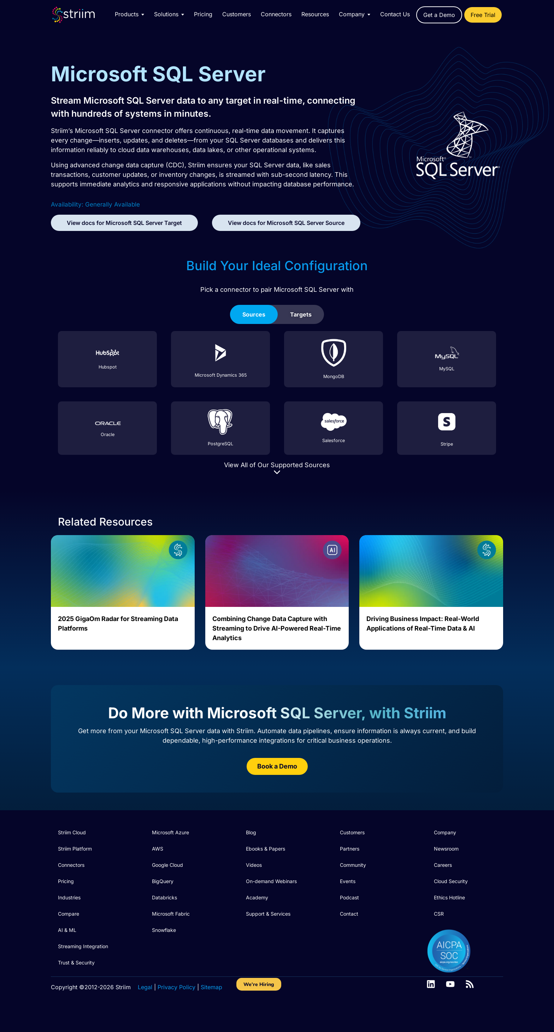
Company (445, 832)
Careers (443, 865)
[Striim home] (80, 15)
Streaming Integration (83, 946)
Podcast (349, 897)
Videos (254, 865)
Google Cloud (167, 865)
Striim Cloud (72, 832)
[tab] (254, 314)
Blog (251, 832)
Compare (68, 914)
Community (353, 865)
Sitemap (211, 987)
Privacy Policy (176, 987)
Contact (349, 914)
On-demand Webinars (271, 881)
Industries (69, 897)
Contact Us (395, 14)
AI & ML (67, 930)
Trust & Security (76, 962)
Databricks (164, 897)
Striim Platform (75, 849)
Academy (257, 897)
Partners (349, 849)
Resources (315, 14)
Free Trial (483, 14)
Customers (236, 14)
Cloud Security (451, 881)
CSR (439, 914)
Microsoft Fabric (171, 914)
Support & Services (268, 914)
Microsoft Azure (170, 832)
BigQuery (162, 881)
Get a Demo (439, 14)
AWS (157, 849)
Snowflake (164, 930)
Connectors (276, 14)
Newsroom (446, 849)
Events (347, 881)
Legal (145, 987)
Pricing (203, 14)
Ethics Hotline (449, 897)
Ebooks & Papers (265, 849)
